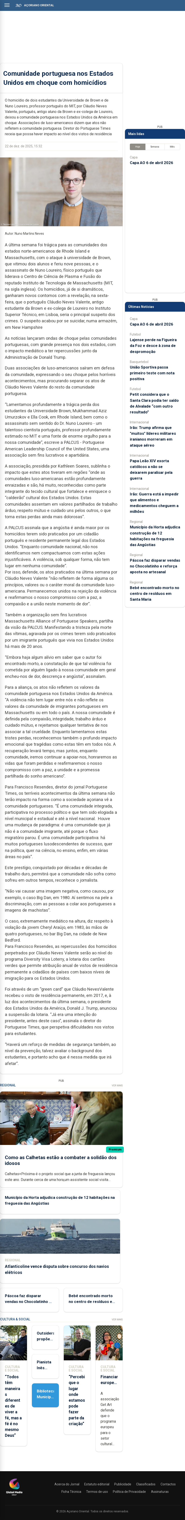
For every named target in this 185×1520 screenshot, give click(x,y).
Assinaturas (160, 1492)
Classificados (145, 1484)
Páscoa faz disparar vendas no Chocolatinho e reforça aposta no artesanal (155, 566)
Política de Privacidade (129, 1492)
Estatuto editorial (96, 1484)
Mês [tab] (172, 146)
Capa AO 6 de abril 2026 (151, 162)
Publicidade (122, 1484)
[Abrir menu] (7, 5)
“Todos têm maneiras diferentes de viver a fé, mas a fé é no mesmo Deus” (13, 1406)
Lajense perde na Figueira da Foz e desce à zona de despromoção (153, 345)
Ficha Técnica (71, 1492)
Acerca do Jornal (66, 1484)
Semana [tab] (155, 146)
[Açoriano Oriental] (14, 1496)
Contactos (168, 1484)
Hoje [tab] (137, 146)
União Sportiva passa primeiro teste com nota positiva (152, 373)
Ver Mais (117, 1085)
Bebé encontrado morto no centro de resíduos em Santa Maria (92, 1301)
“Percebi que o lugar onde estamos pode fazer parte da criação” (77, 1400)
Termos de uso (97, 1492)
